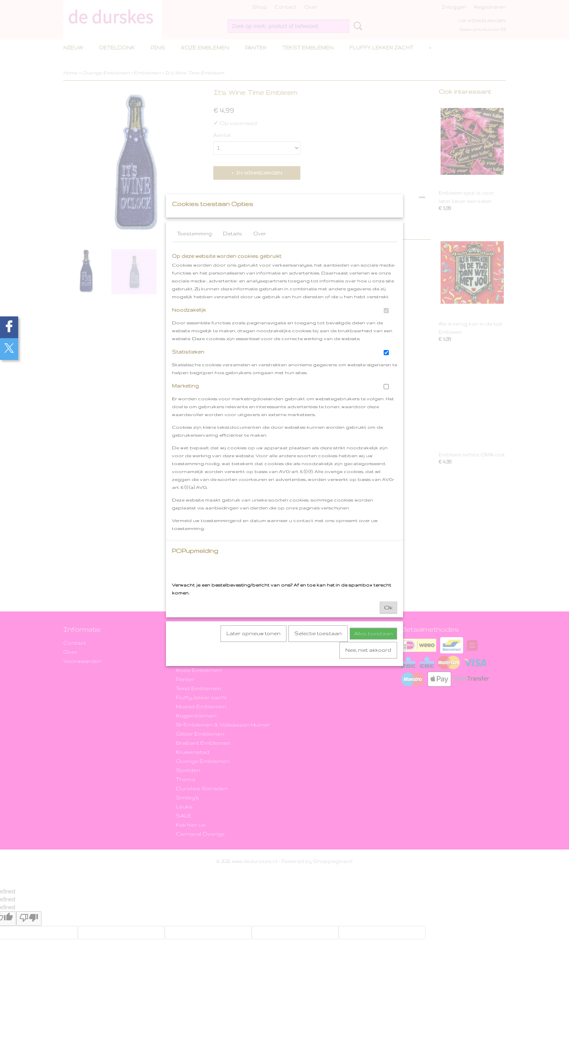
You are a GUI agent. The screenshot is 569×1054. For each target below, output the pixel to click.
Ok (388, 623)
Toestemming (194, 249)
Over (259, 249)
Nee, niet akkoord (368, 665)
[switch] (386, 326)
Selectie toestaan (318, 648)
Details (232, 249)
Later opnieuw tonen (253, 648)
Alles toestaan (373, 648)
